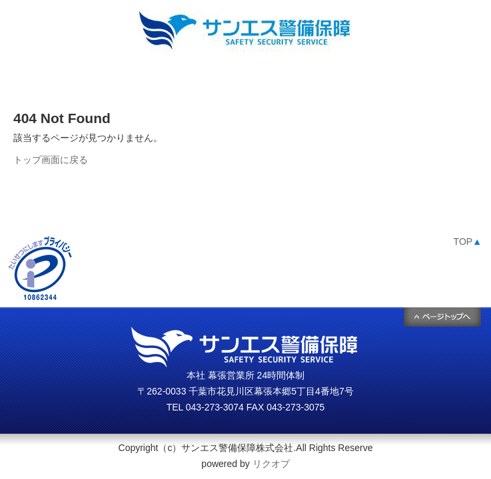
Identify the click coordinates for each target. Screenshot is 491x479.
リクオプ (271, 463)
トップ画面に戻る (50, 159)
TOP (468, 241)
